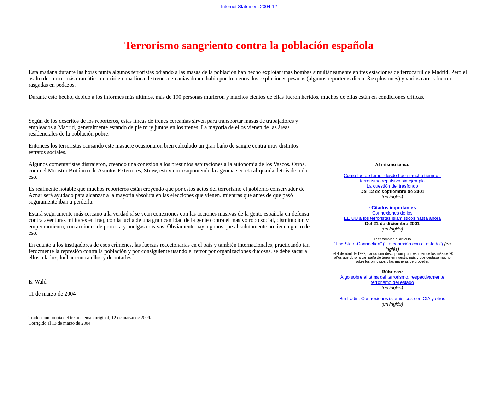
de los (405, 213)
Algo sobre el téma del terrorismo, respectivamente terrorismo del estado (392, 279)
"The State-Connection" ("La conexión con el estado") (388, 243)
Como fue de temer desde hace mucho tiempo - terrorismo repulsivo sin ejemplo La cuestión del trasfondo (392, 181)
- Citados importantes (392, 207)
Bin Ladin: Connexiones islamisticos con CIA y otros (392, 298)
